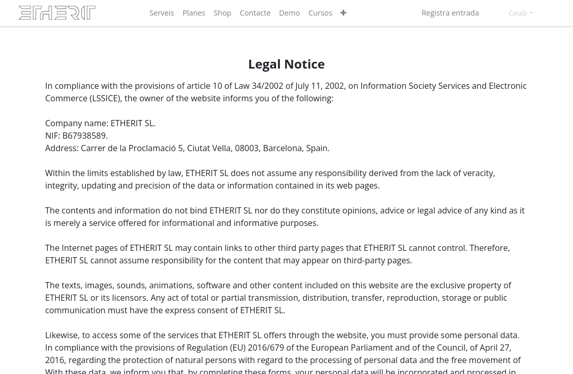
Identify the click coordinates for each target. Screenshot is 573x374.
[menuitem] (162, 13)
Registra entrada (450, 13)
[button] (343, 13)
